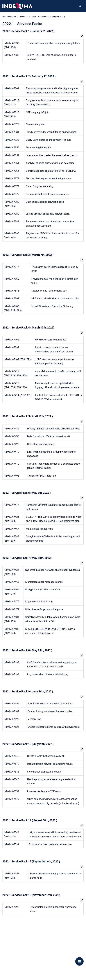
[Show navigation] (79, 961)
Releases (24, 16)
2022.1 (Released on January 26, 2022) (48, 16)
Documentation (9, 16)
